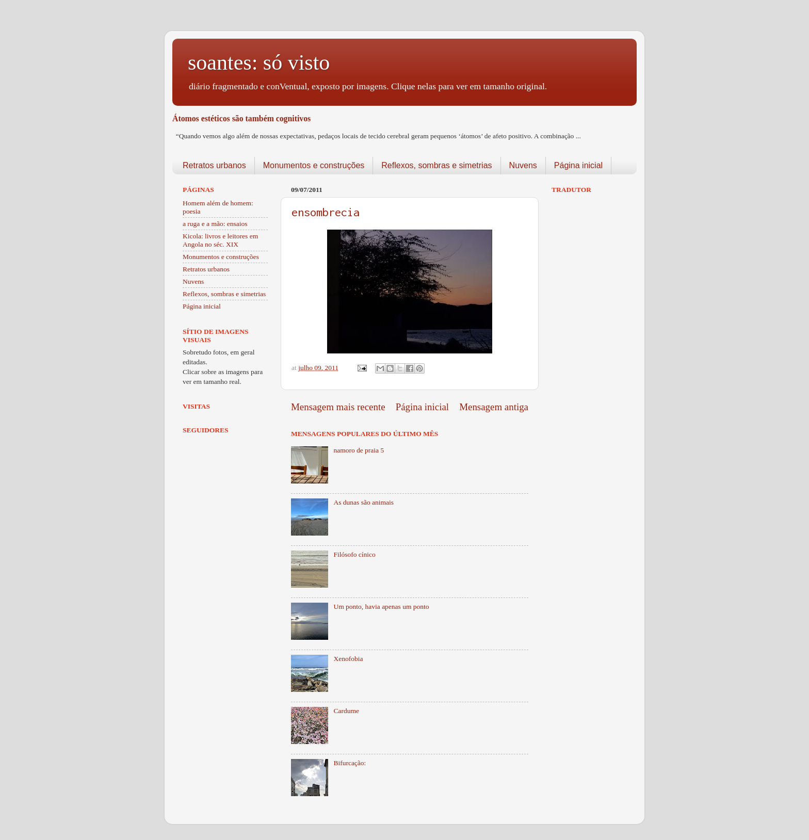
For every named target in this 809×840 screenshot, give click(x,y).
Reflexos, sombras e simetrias (436, 165)
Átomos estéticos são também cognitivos (241, 118)
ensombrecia (326, 212)
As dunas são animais (363, 502)
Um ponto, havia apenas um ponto (381, 606)
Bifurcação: (349, 763)
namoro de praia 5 (358, 450)
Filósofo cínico (354, 554)
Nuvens (523, 165)
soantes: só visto (259, 62)
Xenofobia (348, 659)
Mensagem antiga (493, 406)
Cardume (346, 711)
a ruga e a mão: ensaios (215, 224)
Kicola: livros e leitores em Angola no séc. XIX (220, 240)
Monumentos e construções (314, 165)
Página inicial (578, 165)
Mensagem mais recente (338, 406)
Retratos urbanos (214, 165)
